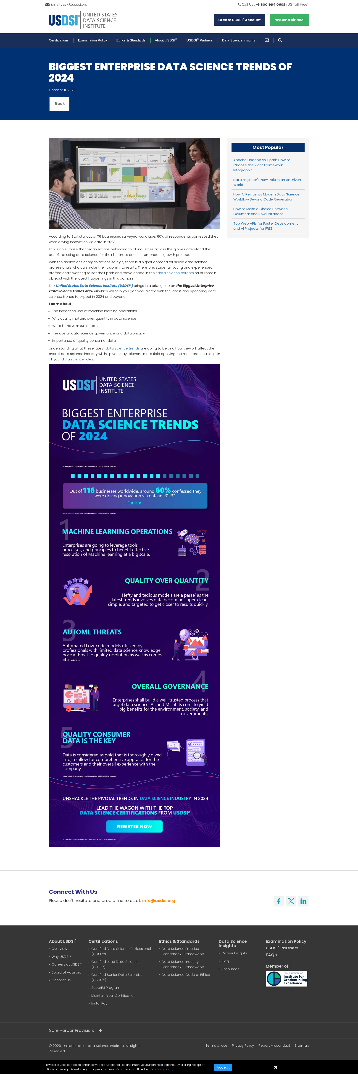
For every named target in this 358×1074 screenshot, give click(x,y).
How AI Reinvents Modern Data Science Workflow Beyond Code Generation (266, 197)
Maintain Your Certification (113, 995)
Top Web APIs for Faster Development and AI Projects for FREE (265, 226)
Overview (59, 948)
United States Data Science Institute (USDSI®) (94, 285)
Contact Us (61, 980)
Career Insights (234, 953)
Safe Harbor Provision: (75, 1030)
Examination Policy (92, 40)
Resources (230, 968)
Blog (225, 961)
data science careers (176, 272)
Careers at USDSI (67, 964)
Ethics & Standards (130, 40)
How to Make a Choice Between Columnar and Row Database (260, 211)
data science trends (122, 348)
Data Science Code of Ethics (186, 974)
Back (60, 103)
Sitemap (302, 1045)
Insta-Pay (99, 1003)
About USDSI (166, 40)
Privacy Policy (243, 1045)
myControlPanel (289, 20)
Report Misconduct (274, 1045)
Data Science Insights (238, 40)
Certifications (59, 40)
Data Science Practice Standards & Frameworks (183, 951)
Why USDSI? (61, 956)
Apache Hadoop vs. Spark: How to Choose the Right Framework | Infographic (261, 164)
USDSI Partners (200, 40)
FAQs (271, 955)
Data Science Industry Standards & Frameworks (183, 964)
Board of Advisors (66, 972)
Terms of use (216, 1045)
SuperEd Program (105, 987)
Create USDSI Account (239, 19)
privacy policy (163, 1069)
